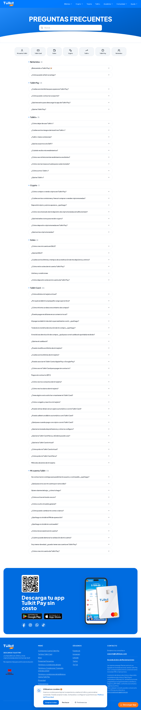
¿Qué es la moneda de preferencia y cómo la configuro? (70, 429)
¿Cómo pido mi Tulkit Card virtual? (70, 449)
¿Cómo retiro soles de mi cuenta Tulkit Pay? (70, 266)
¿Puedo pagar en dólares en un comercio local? (70, 314)
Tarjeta (89, 4)
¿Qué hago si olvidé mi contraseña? (70, 524)
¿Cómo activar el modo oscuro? (70, 497)
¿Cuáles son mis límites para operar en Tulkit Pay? (70, 89)
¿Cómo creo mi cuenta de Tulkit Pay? (70, 551)
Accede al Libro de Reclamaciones (120, 660)
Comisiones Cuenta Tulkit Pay (48, 651)
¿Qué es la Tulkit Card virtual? (70, 442)
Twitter (75, 661)
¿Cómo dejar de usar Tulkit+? (70, 123)
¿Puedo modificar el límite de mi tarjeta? (70, 348)
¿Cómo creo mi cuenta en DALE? (70, 246)
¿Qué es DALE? (70, 253)
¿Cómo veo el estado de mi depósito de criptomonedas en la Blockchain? (70, 212)
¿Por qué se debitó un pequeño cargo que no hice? (70, 301)
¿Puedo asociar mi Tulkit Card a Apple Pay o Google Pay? (70, 362)
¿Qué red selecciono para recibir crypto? (70, 219)
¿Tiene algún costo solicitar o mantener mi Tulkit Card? (70, 395)
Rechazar (65, 704)
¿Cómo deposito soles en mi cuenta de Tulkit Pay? (70, 280)
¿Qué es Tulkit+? (70, 177)
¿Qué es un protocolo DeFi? (70, 144)
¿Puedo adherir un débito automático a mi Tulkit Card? (70, 415)
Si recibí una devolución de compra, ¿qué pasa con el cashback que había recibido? (70, 335)
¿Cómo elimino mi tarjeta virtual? (70, 294)
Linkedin (76, 658)
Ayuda (134, 4)
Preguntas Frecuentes (46, 661)
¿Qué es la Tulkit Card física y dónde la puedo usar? (70, 436)
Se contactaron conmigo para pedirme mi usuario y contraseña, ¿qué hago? (70, 477)
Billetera (68, 4)
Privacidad (42, 680)
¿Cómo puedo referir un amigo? (70, 75)
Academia (108, 4)
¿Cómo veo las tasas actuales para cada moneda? (70, 164)
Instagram (76, 654)
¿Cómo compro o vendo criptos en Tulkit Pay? (70, 192)
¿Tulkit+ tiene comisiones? (70, 137)
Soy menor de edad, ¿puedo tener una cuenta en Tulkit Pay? (70, 544)
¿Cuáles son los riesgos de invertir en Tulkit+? (70, 130)
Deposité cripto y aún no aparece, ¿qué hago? (70, 205)
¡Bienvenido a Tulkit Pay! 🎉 (70, 68)
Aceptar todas (51, 704)
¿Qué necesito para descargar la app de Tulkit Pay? (70, 102)
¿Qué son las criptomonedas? (70, 232)
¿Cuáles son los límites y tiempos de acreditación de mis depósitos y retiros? (70, 260)
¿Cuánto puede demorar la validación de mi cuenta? (70, 538)
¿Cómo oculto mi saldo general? (70, 504)
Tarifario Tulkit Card (45, 654)
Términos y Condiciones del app (49, 665)
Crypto (79, 4)
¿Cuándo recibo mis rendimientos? (70, 150)
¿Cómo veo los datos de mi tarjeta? (70, 388)
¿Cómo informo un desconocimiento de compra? (70, 308)
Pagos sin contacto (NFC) (70, 375)
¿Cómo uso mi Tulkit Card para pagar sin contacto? (70, 368)
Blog (40, 658)
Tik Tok (75, 665)
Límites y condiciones (70, 273)
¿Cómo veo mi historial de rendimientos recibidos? (70, 157)
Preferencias (81, 704)
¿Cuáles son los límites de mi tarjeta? (70, 355)
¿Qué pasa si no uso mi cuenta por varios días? (70, 484)
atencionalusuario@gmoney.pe (117, 692)
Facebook (76, 651)
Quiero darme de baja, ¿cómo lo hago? (70, 490)
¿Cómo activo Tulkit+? (70, 171)
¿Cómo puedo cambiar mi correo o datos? (70, 511)
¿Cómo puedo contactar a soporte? (70, 96)
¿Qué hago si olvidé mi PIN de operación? (70, 517)
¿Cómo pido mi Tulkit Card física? (70, 456)
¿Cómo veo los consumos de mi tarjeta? (70, 382)
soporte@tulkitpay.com (117, 654)
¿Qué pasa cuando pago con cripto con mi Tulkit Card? (70, 422)
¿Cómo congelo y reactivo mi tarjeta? (70, 402)
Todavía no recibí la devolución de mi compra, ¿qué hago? (70, 328)
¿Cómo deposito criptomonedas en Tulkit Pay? (70, 225)
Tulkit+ (97, 4)
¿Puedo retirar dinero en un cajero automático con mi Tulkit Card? (70, 409)
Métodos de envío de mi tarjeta (70, 463)
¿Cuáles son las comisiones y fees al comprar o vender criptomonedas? (70, 198)
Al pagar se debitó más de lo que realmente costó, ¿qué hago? (70, 321)
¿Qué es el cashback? (70, 341)
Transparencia (43, 684)
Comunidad (122, 4)
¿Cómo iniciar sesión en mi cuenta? (70, 531)
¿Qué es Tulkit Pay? (70, 109)
